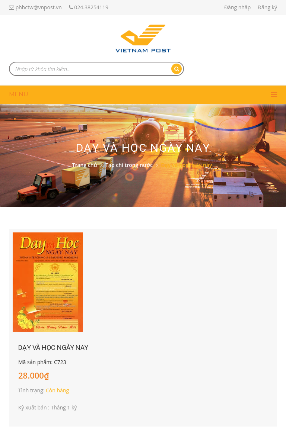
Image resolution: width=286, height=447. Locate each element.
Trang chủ (84, 164)
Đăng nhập (237, 7)
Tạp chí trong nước (129, 164)
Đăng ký (267, 7)
